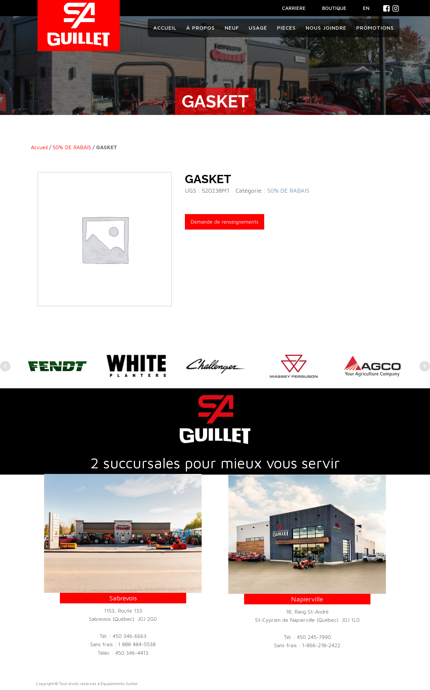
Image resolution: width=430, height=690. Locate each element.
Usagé (258, 28)
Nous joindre (326, 28)
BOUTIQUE (334, 8)
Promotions (375, 28)
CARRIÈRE (294, 8)
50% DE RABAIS (72, 147)
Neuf (232, 28)
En (366, 8)
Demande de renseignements (224, 222)
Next (424, 366)
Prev (5, 366)
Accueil (164, 28)
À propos (200, 28)
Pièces (286, 28)
